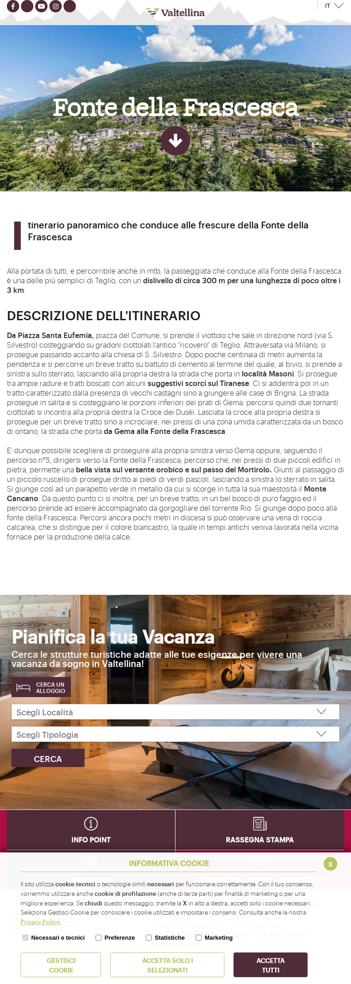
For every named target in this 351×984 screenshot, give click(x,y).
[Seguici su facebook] (13, 6)
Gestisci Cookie (61, 965)
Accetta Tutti (270, 965)
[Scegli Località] (175, 711)
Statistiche (170, 937)
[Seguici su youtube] (41, 6)
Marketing (219, 937)
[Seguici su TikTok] (70, 6)
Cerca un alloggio (50, 687)
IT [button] (327, 5)
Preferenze (120, 937)
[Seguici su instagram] (55, 6)
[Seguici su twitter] (27, 6)
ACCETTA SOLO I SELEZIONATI (167, 965)
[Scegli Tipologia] (175, 734)
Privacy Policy (40, 921)
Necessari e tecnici (58, 937)
